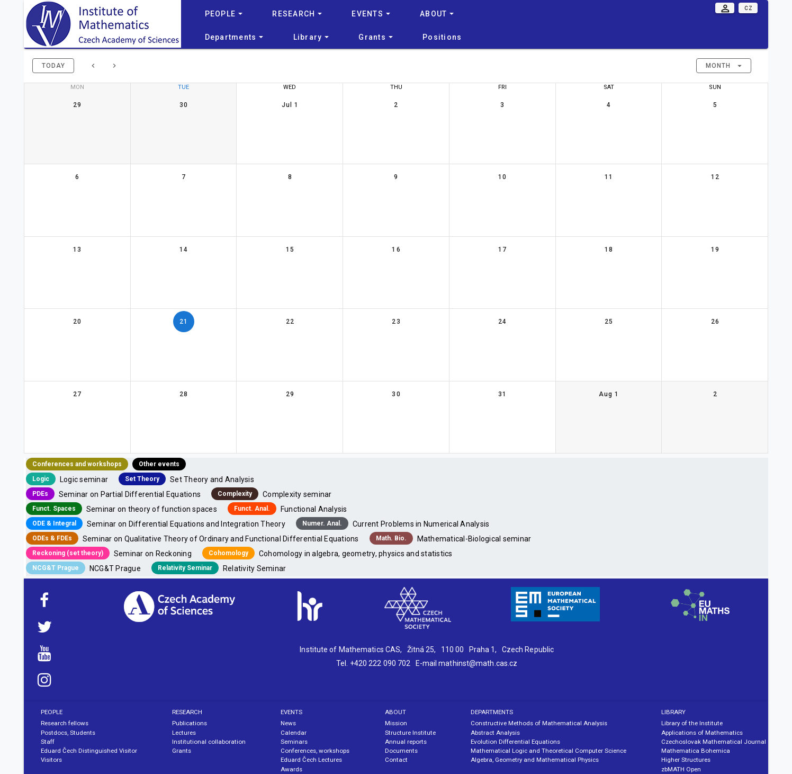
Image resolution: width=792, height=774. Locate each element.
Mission (396, 723)
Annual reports (406, 741)
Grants (181, 750)
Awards (291, 769)
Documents (401, 750)
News (288, 723)
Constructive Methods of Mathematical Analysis (539, 723)
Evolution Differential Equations (515, 741)
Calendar (294, 732)
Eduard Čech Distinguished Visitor (89, 750)
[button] (723, 65)
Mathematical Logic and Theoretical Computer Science (548, 750)
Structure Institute (410, 732)
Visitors (51, 759)
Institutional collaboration (209, 741)
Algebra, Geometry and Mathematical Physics (535, 759)
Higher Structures (685, 759)
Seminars (294, 741)
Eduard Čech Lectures (311, 759)
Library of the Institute (692, 723)
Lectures (184, 732)
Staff (48, 741)
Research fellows (64, 723)
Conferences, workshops (315, 750)
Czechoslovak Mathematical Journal (713, 741)
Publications (189, 723)
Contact (396, 759)
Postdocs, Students (68, 732)
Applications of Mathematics (702, 732)
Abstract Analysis (495, 732)
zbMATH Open (681, 769)
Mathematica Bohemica (695, 750)
